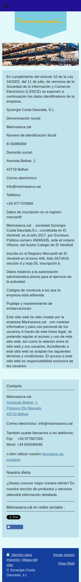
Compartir (14, 527)
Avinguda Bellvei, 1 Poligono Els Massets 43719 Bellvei (23, 408)
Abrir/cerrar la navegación (40, 5)
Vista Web (66, 563)
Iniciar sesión (64, 555)
